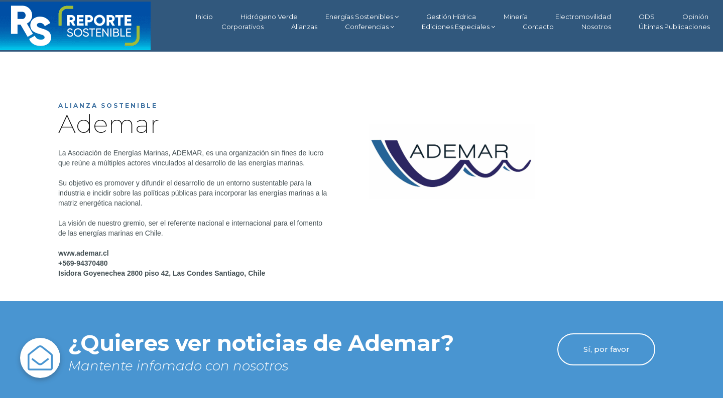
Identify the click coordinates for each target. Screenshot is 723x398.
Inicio (204, 17)
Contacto (538, 27)
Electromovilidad (583, 17)
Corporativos (242, 27)
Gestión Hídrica (451, 17)
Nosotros (596, 27)
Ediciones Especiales (458, 27)
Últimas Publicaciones (674, 27)
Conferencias (369, 27)
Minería (516, 17)
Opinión (695, 17)
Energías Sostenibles (362, 17)
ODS (647, 17)
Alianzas (304, 27)
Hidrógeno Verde (269, 17)
